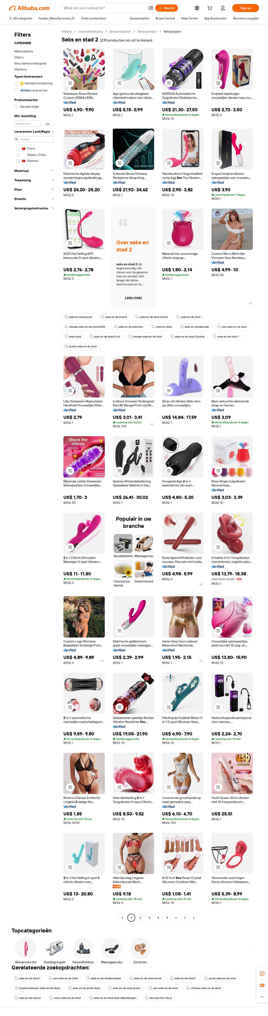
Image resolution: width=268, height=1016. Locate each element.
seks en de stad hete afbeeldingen (112, 998)
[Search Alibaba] (104, 8)
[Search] (166, 8)
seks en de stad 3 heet (151, 317)
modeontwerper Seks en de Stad (37, 988)
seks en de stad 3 (114, 317)
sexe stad (73, 336)
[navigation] (34, 475)
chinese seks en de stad (203, 988)
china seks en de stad (65, 998)
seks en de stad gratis (124, 988)
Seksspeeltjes (147, 31)
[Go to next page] (194, 918)
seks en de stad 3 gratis (187, 336)
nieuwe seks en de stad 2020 (85, 327)
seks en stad (162, 327)
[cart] (210, 8)
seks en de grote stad (84, 988)
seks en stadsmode (194, 327)
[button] (150, 8)
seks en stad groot (78, 317)
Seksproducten (120, 31)
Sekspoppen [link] (172, 31)
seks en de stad (188, 317)
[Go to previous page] (122, 918)
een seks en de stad (232, 327)
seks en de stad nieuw (145, 978)
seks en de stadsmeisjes (103, 978)
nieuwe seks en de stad (145, 336)
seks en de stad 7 (183, 978)
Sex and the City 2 (158, 998)
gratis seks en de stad (80, 346)
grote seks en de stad (220, 978)
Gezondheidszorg (90, 31)
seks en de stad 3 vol (105, 336)
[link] (262, 973)
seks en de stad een (128, 327)
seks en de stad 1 (226, 336)
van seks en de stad (63, 978)
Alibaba (67, 31)
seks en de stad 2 (28, 998)
